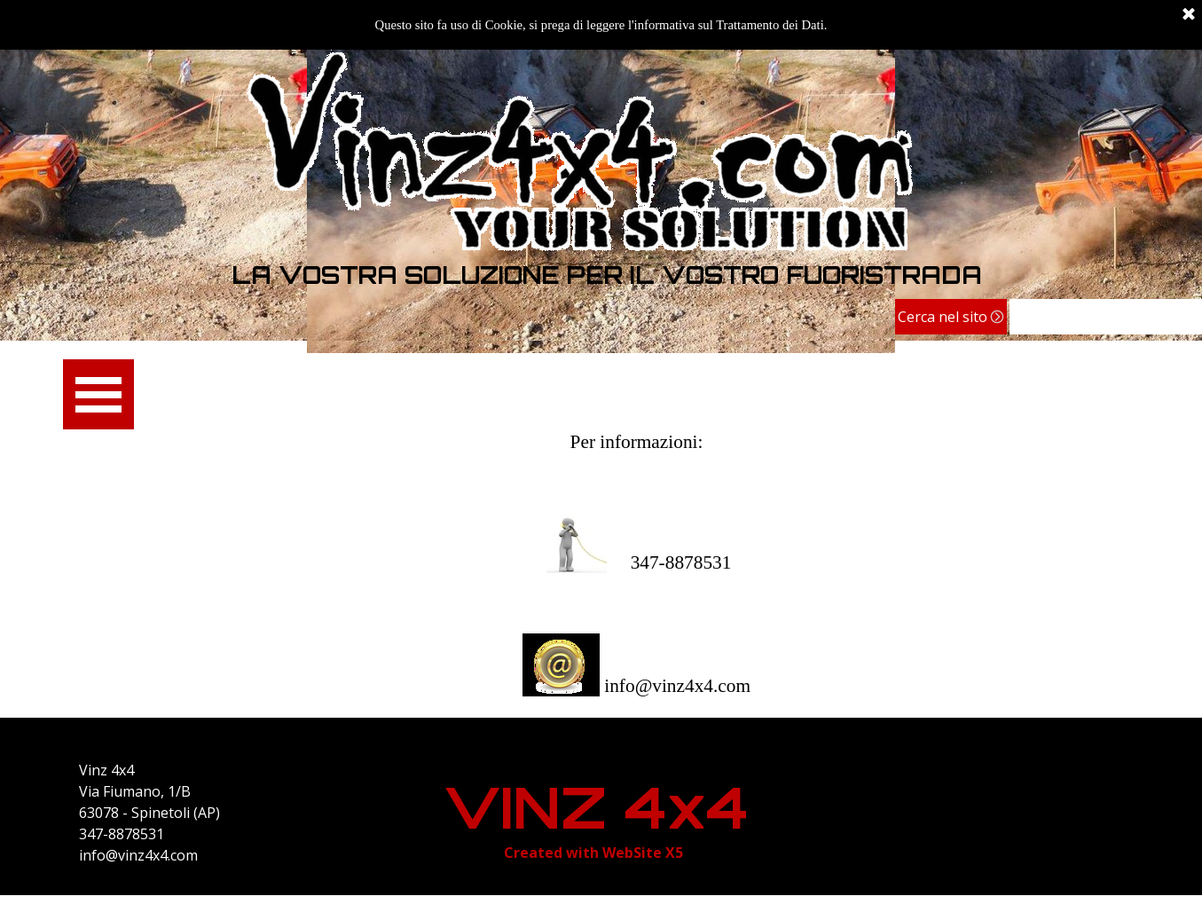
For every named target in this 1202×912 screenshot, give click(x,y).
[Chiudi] (1189, 15)
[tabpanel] (607, 275)
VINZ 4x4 (596, 807)
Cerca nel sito (942, 316)
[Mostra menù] (99, 394)
